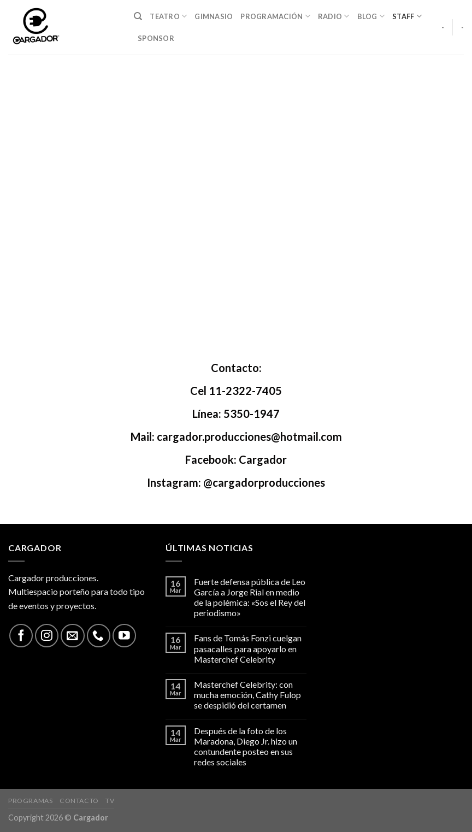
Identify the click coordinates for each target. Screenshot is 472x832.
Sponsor (156, 38)
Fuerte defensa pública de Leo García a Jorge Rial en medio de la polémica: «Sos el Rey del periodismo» (249, 597)
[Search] (138, 16)
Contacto (79, 800)
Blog (371, 16)
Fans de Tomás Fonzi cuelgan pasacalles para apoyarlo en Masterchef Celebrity (248, 648)
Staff (407, 16)
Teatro (168, 16)
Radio (334, 16)
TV (109, 800)
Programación (275, 16)
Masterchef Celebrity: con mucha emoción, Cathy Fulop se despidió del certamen (247, 694)
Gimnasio (213, 16)
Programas (30, 800)
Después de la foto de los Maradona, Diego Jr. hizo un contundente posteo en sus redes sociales (245, 746)
